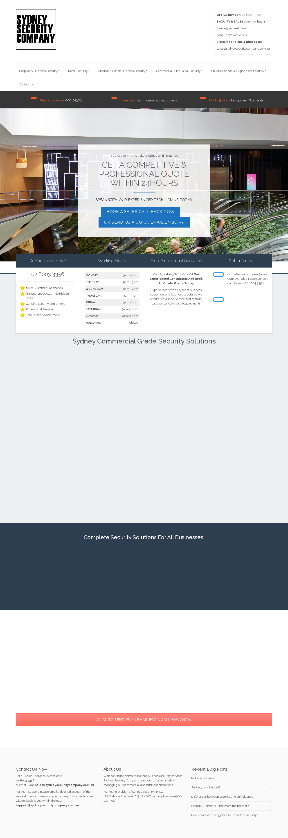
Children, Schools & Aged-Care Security (238, 71)
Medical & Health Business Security (122, 71)
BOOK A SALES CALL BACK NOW (141, 211)
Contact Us (26, 84)
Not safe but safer (202, 778)
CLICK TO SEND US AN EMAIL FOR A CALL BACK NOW (144, 720)
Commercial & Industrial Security (179, 71)
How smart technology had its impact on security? (224, 815)
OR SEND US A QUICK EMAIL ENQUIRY (144, 222)
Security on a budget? (205, 787)
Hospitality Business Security (39, 71)
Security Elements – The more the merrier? (220, 806)
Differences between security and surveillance (222, 796)
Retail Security (78, 71)
